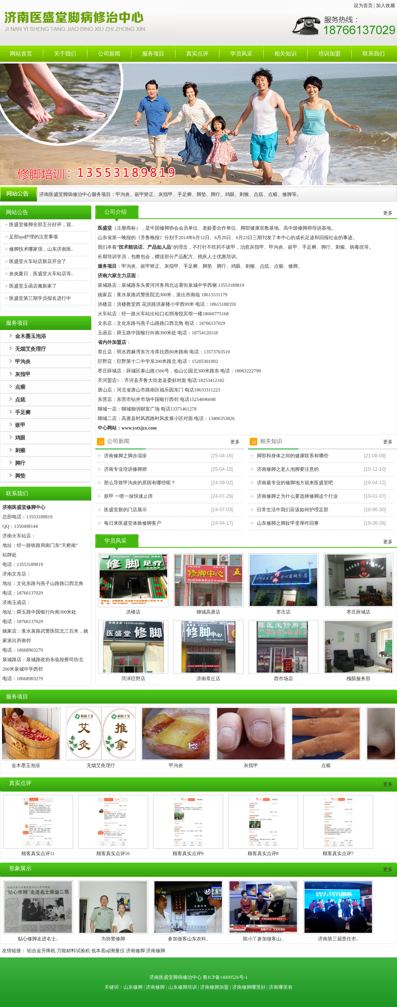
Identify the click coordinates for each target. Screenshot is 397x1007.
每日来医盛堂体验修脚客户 (132, 523)
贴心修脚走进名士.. (38, 939)
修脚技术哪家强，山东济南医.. (41, 249)
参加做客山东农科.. (188, 939)
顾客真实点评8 (263, 853)
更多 (388, 213)
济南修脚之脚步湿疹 (125, 455)
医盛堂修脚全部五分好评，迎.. (41, 224)
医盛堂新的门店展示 (125, 509)
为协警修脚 (113, 939)
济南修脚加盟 (214, 987)
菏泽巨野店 (133, 678)
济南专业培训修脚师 (125, 469)
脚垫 (20, 476)
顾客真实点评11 (38, 853)
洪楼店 (133, 612)
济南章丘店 (208, 678)
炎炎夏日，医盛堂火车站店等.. (41, 273)
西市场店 (283, 678)
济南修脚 (135, 950)
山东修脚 (133, 987)
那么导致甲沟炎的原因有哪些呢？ (139, 482)
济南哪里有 (281, 987)
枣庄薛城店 (358, 612)
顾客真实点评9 (188, 853)
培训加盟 (329, 54)
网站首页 (21, 54)
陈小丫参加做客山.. (263, 939)
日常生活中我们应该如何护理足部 (292, 509)
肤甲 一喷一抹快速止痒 (128, 496)
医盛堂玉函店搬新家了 (33, 286)
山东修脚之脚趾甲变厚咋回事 (288, 523)
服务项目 (153, 54)
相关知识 (285, 54)
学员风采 (241, 54)
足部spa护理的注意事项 (33, 237)
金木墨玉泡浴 (30, 336)
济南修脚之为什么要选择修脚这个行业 (297, 496)
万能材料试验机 (73, 950)
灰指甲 (23, 374)
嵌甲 (20, 425)
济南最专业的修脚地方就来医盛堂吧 (295, 482)
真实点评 (197, 54)
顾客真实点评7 (338, 853)
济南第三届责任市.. (338, 939)
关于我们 (65, 54)
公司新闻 (109, 54)
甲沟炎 (23, 361)
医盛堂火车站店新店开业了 (37, 261)
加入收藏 (385, 5)
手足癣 (23, 412)
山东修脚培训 (182, 987)
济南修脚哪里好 (249, 987)
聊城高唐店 (208, 612)
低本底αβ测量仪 (108, 950)
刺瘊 (20, 450)
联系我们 (373, 54)
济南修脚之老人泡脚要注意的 (288, 469)
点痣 (20, 400)
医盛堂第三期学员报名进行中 (40, 298)
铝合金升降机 (41, 950)
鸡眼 (20, 438)
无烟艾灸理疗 (30, 349)
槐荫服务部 (358, 678)
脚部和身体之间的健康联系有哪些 (292, 455)
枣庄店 (283, 612)
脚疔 (20, 463)
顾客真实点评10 (113, 853)
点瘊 (20, 387)
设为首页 (363, 5)
